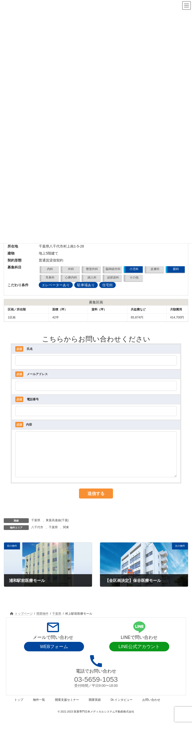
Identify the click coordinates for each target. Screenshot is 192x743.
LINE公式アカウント (139, 654)
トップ (18, 707)
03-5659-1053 (96, 687)
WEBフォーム (54, 654)
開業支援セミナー (67, 707)
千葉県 (35, 527)
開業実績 (95, 707)
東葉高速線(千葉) (57, 527)
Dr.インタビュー (121, 707)
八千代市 (37, 534)
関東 (66, 534)
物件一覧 (39, 707)
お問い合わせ (151, 707)
